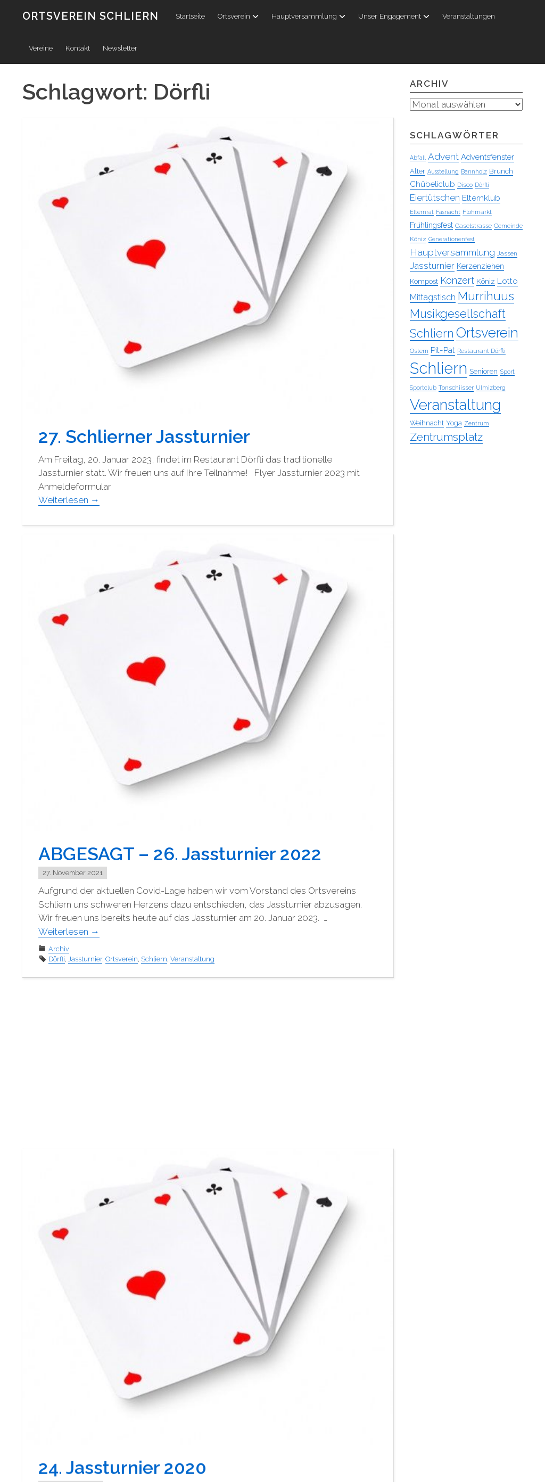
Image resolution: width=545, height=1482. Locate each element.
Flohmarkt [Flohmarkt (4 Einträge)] (477, 212)
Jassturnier (85, 959)
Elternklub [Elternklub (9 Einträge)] (481, 198)
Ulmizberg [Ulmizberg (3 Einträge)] (491, 388)
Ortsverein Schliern (90, 16)
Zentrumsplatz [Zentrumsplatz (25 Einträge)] (446, 437)
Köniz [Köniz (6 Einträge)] (485, 281)
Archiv (58, 949)
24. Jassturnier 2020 (122, 1305)
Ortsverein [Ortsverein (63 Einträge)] (487, 333)
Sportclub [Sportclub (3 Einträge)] (423, 388)
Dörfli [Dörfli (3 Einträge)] (482, 185)
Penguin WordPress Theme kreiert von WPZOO (100, 1472)
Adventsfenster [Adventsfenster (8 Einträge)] (487, 157)
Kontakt (77, 48)
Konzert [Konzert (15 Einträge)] (457, 280)
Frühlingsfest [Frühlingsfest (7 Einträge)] (431, 225)
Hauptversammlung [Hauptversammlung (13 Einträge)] (452, 253)
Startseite (190, 16)
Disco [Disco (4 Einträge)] (465, 185)
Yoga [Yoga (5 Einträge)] (454, 423)
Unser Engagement (394, 16)
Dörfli (56, 959)
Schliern (154, 959)
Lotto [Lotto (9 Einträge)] (507, 281)
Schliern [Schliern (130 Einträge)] (438, 368)
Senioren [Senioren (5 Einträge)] (483, 372)
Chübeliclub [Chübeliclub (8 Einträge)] (432, 185)
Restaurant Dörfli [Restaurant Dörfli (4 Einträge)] (481, 351)
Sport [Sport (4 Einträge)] (507, 372)
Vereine (41, 48)
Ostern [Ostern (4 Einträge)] (419, 351)
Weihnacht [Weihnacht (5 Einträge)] (427, 423)
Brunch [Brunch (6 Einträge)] (501, 171)
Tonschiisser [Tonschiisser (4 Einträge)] (456, 388)
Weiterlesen (69, 500)
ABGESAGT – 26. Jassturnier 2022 (179, 853)
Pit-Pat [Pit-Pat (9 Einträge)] (443, 350)
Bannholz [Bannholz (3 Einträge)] (474, 172)
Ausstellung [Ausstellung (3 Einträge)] (443, 172)
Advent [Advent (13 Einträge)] (443, 157)
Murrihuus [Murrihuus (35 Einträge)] (486, 296)
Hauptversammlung (308, 16)
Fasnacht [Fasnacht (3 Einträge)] (448, 212)
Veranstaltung (192, 959)
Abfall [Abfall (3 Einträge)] (418, 158)
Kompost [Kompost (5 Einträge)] (424, 282)
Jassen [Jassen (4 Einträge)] (507, 254)
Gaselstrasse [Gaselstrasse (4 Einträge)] (473, 226)
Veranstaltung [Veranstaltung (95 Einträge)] (455, 405)
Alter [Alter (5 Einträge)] (417, 172)
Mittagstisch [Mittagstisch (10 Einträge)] (433, 298)
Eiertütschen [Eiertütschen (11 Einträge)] (435, 198)
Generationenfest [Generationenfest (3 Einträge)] (451, 239)
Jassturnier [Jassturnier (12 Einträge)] (432, 266)
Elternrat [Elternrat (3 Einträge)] (422, 212)
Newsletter (120, 48)
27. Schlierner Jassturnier (144, 436)
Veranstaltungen (468, 16)
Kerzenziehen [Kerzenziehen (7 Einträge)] (480, 266)
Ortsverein (238, 16)
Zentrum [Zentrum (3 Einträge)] (476, 424)
